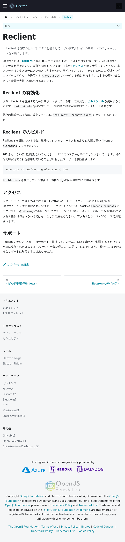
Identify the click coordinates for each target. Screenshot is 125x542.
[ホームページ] (6, 17)
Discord (9, 394)
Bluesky (9, 399)
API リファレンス (13, 313)
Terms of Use (49, 526)
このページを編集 (16, 264)
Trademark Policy (61, 505)
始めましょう (11, 308)
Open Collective (14, 441)
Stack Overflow (14, 416)
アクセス (77, 66)
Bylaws (85, 526)
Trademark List (88, 505)
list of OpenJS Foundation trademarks (67, 510)
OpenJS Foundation (32, 496)
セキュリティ (11, 338)
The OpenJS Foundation (24, 526)
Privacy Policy (69, 526)
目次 (7, 26)
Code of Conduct (103, 526)
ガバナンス (9, 383)
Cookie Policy (85, 531)
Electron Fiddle (12, 363)
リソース (8, 388)
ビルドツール (95, 101)
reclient (27, 61)
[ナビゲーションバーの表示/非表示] (5, 5)
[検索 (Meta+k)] (119, 6)
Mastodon (11, 410)
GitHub (9, 435)
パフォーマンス (12, 333)
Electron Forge (12, 358)
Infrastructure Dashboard (21, 446)
